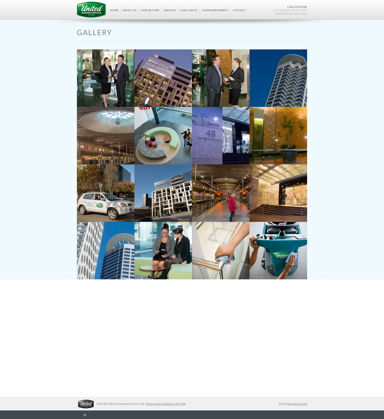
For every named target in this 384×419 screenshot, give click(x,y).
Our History (150, 10)
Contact (240, 10)
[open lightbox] (105, 78)
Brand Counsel (297, 404)
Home (114, 10)
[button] (130, 13)
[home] (91, 9)
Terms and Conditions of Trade (165, 404)
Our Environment (215, 10)
